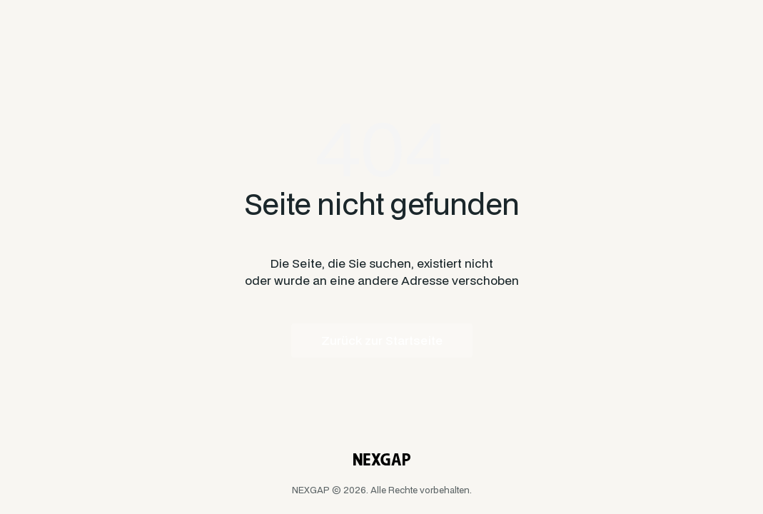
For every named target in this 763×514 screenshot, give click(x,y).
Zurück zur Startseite (382, 340)
